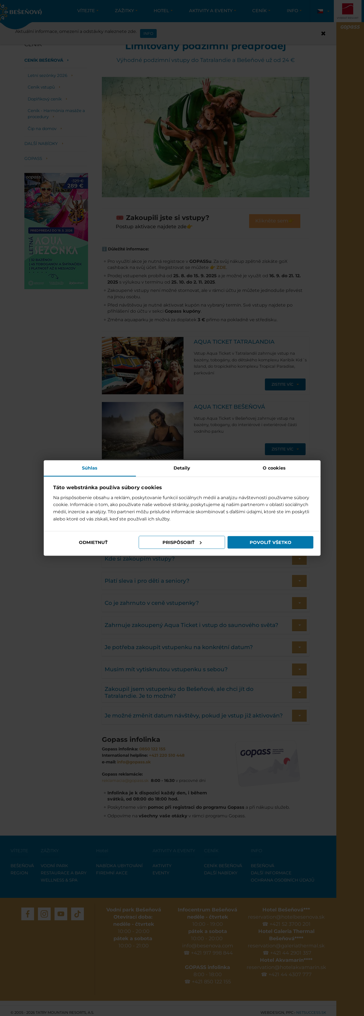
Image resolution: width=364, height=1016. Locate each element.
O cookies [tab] (274, 468)
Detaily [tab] (182, 468)
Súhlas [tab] (89, 468)
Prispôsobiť (182, 542)
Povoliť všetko (270, 542)
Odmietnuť (93, 542)
